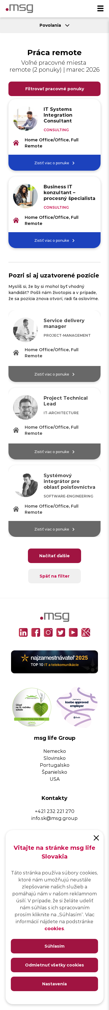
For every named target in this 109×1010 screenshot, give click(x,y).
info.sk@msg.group (54, 818)
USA (55, 779)
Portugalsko (54, 765)
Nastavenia (54, 983)
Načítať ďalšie (54, 555)
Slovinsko (55, 758)
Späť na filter (54, 576)
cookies (54, 928)
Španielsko (54, 772)
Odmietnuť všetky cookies (54, 965)
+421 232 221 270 (54, 811)
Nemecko (54, 751)
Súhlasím (54, 946)
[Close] (96, 837)
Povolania (54, 25)
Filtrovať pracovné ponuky (54, 88)
